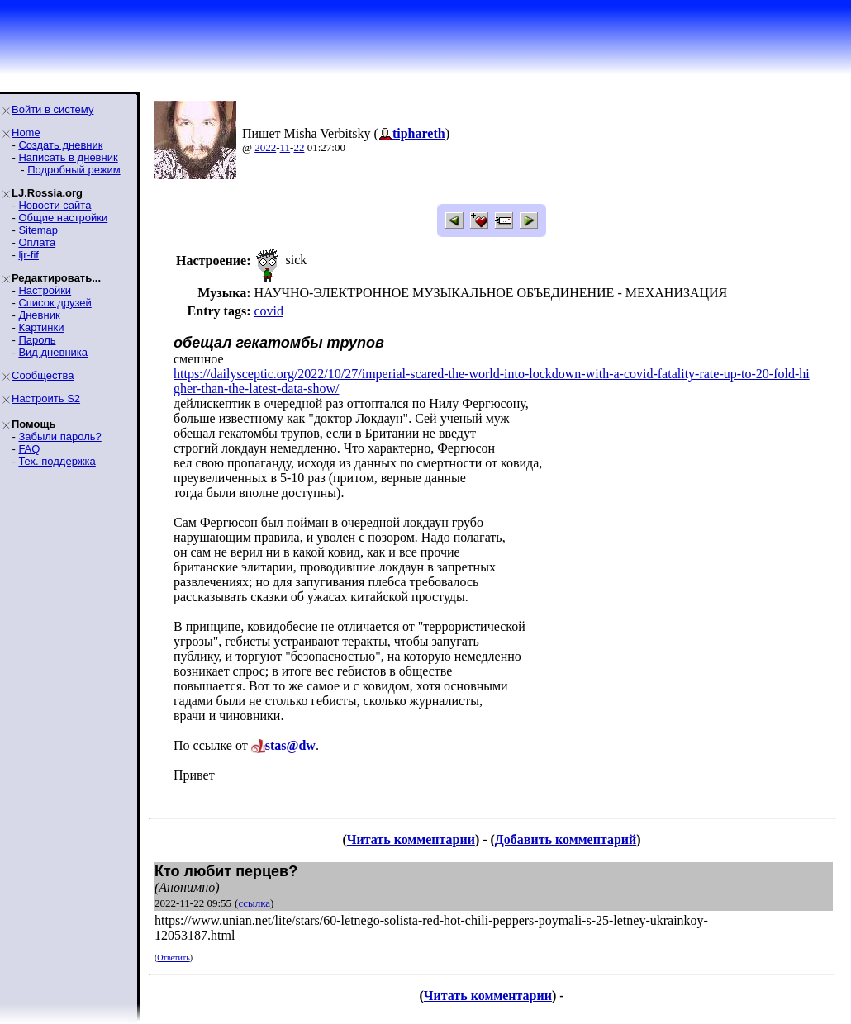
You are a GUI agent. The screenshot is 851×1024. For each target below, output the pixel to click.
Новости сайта (54, 205)
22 (298, 147)
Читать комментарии (411, 839)
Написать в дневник (67, 157)
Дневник (38, 315)
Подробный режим (73, 170)
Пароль (36, 340)
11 (285, 147)
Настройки (44, 290)
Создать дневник (60, 145)
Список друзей (54, 302)
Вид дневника (53, 352)
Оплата (36, 242)
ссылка (254, 903)
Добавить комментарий (565, 839)
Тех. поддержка (56, 461)
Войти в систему (52, 109)
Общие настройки (62, 217)
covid (268, 311)
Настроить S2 (46, 398)
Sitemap (38, 230)
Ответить (173, 957)
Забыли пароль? (59, 436)
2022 (265, 147)
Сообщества (43, 375)
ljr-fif (28, 255)
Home (26, 132)
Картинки (41, 327)
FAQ (29, 449)
